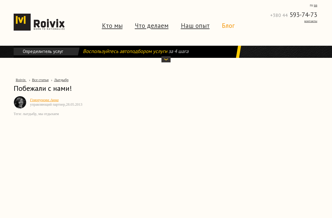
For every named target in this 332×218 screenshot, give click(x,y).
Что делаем (151, 25)
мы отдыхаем (48, 114)
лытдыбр (29, 114)
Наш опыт (195, 25)
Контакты (310, 21)
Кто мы (112, 25)
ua (315, 5)
